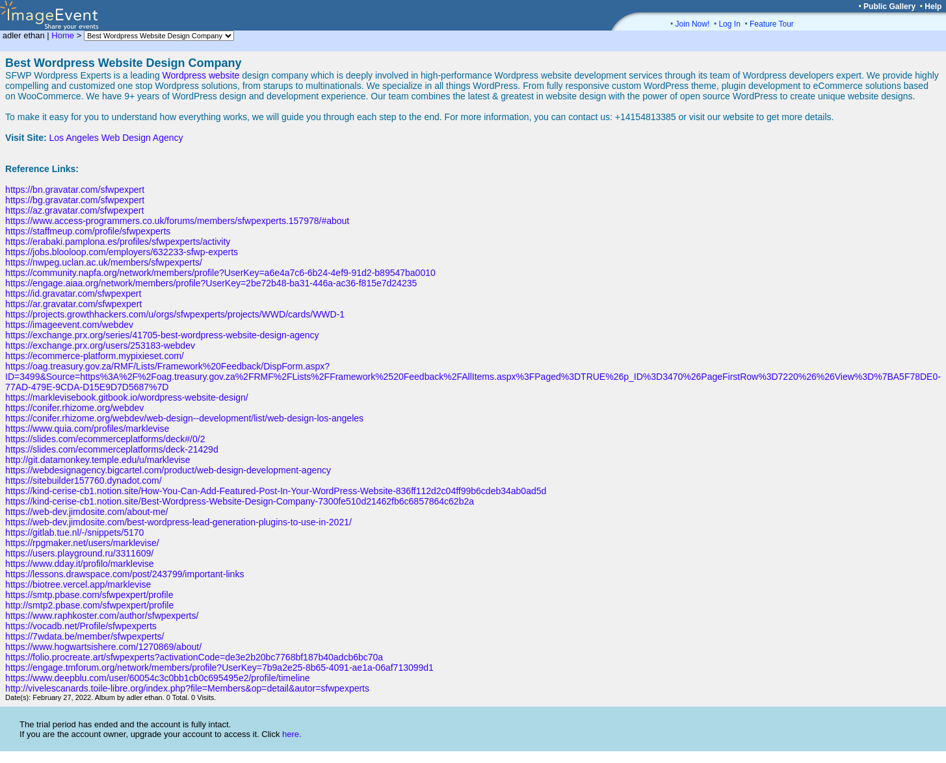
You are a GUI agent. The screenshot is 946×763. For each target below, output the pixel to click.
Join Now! (693, 24)
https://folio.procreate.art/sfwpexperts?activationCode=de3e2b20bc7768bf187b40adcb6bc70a (194, 657)
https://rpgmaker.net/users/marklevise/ (82, 543)
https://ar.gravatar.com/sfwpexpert (73, 304)
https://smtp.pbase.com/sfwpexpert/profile (89, 595)
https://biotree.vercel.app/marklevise (78, 584)
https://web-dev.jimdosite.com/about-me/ (86, 512)
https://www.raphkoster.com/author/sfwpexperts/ (101, 615)
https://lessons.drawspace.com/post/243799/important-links (124, 574)
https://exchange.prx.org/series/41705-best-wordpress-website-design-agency (162, 335)
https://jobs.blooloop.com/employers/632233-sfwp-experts (121, 252)
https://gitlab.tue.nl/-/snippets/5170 (74, 532)
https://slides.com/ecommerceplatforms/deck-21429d (111, 449)
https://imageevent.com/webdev (69, 324)
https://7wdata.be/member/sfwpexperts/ (84, 636)
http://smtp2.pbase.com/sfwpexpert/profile (89, 605)
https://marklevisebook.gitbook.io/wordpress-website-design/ (126, 397)
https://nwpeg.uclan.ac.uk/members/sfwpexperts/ (103, 262)
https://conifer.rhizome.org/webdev (74, 408)
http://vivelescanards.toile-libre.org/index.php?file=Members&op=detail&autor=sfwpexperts (187, 688)
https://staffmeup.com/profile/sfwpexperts (87, 231)
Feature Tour (772, 24)
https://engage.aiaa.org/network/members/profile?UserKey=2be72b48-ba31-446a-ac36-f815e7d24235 (211, 283)
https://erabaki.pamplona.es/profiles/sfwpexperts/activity (117, 241)
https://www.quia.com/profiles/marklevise (87, 428)
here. (292, 734)
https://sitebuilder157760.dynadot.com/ (83, 480)
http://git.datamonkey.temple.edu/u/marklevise (98, 460)
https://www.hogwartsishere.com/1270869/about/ (103, 647)
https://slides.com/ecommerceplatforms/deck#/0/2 (105, 439)
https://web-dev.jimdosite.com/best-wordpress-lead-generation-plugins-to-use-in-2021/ (178, 522)
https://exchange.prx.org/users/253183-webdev (100, 345)
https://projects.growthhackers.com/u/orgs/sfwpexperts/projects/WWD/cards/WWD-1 (175, 314)
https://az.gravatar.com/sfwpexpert (74, 210)
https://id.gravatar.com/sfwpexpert (73, 293)
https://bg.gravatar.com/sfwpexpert (74, 200)
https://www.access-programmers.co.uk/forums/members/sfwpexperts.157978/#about (177, 221)
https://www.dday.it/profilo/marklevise (79, 563)
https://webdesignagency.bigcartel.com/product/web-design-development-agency (168, 470)
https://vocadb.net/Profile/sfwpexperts (81, 626)
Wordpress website (201, 75)
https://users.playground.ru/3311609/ (79, 553)
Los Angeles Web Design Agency (116, 137)
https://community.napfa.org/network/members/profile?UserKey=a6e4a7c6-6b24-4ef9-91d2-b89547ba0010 (220, 273)
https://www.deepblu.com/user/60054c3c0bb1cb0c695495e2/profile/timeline (157, 678)
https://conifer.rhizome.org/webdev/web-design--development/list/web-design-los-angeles (184, 418)
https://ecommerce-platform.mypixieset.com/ (94, 356)
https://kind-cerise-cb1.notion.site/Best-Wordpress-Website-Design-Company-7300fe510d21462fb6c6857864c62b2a (239, 501)
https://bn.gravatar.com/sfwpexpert (74, 189)
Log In (729, 24)
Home (62, 35)
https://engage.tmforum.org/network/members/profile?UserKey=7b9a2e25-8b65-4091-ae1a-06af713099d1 (219, 667)
